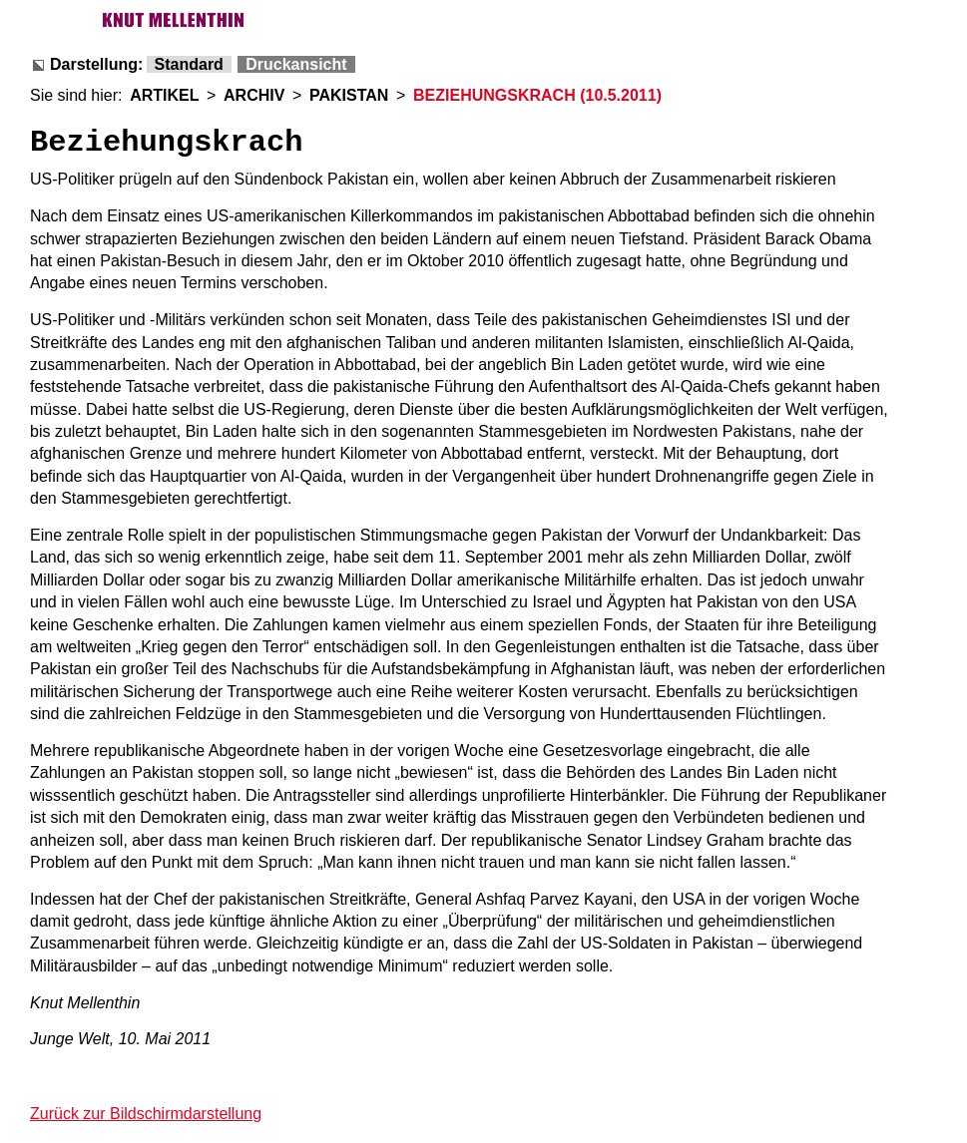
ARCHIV (254, 95)
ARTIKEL (164, 95)
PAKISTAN (348, 95)
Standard (189, 64)
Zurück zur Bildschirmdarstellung (145, 1113)
